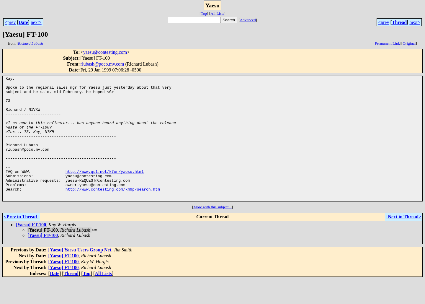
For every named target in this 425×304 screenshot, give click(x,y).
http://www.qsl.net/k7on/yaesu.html (105, 191)
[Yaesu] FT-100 (31, 249)
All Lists (217, 13)
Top (204, 13)
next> (36, 22)
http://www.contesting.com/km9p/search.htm (113, 212)
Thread (399, 22)
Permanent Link (387, 43)
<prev (10, 22)
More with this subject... (212, 232)
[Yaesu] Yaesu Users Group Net (79, 274)
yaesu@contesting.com (105, 52)
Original (409, 43)
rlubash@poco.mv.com (102, 63)
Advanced (248, 20)
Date (23, 22)
